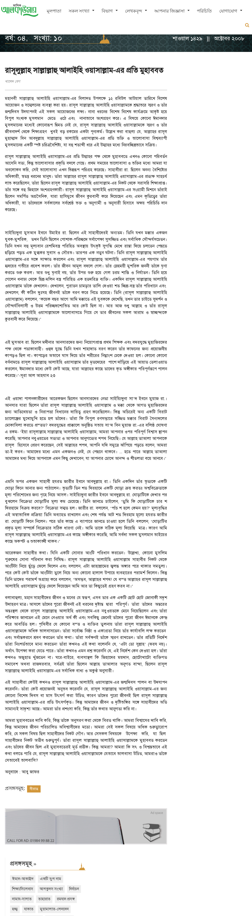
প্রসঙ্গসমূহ (189, 70)
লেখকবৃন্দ (133, 11)
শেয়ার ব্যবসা (222, 135)
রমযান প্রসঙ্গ (232, 105)
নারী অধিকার (187, 156)
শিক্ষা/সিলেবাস (189, 95)
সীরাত (34, 795)
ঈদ (224, 145)
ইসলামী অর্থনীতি (226, 125)
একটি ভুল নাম (217, 85)
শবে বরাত (185, 145)
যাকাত (195, 115)
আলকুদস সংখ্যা (217, 95)
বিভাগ (107, 11)
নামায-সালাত (188, 105)
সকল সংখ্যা (79, 11)
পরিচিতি (204, 11)
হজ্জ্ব (181, 115)
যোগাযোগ (228, 11)
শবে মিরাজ (207, 145)
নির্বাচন (240, 95)
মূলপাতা (54, 11)
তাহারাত (211, 105)
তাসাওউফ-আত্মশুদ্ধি (192, 125)
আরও (188, 176)
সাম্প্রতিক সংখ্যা (196, 197)
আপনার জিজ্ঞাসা (169, 11)
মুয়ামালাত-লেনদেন (220, 115)
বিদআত (208, 156)
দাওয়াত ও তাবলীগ (192, 135)
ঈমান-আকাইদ (189, 85)
